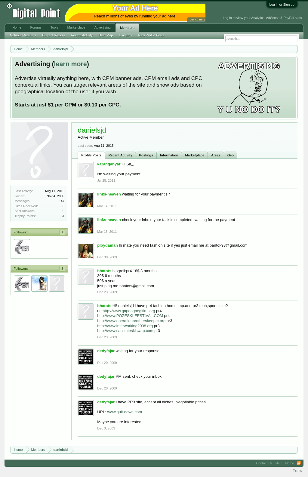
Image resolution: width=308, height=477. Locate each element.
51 (62, 216)
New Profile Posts (151, 35)
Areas (215, 155)
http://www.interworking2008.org (125, 326)
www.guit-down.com (124, 412)
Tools (54, 27)
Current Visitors (53, 35)
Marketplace (195, 155)
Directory (125, 35)
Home (16, 27)
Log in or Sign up (282, 4)
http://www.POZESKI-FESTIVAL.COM (130, 315)
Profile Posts (91, 155)
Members (127, 27)
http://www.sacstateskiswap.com (125, 330)
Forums (36, 27)
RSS (298, 463)
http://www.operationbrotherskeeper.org (131, 321)
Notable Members (23, 35)
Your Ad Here (196, 19)
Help (279, 463)
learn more (70, 64)
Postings (146, 155)
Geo (230, 155)
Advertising (102, 27)
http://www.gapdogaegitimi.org (129, 311)
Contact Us (264, 463)
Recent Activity (120, 155)
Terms (297, 470)
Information (169, 155)
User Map (106, 35)
